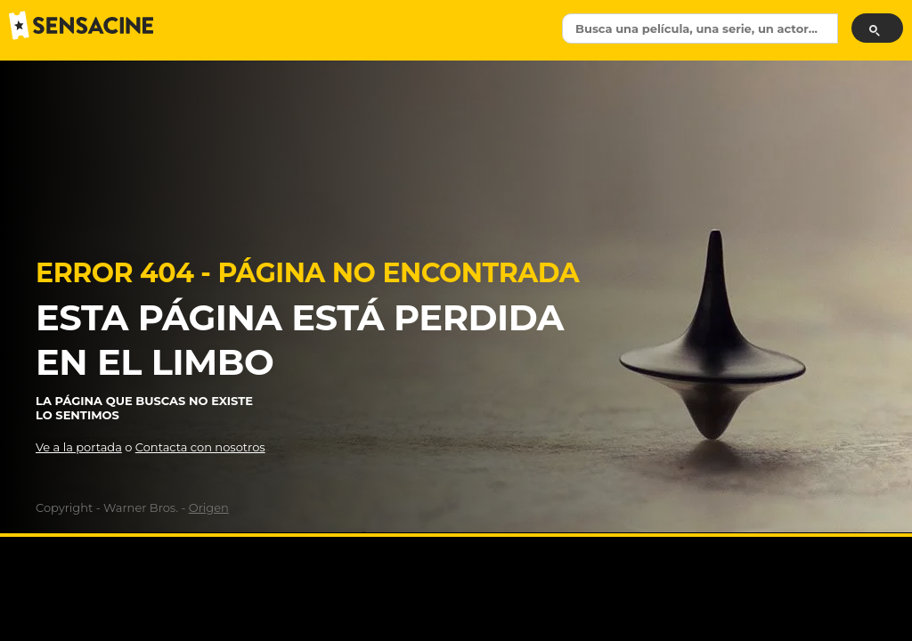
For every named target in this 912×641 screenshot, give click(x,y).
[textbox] (700, 28)
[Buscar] (877, 28)
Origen (209, 507)
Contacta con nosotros (200, 447)
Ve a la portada (79, 447)
